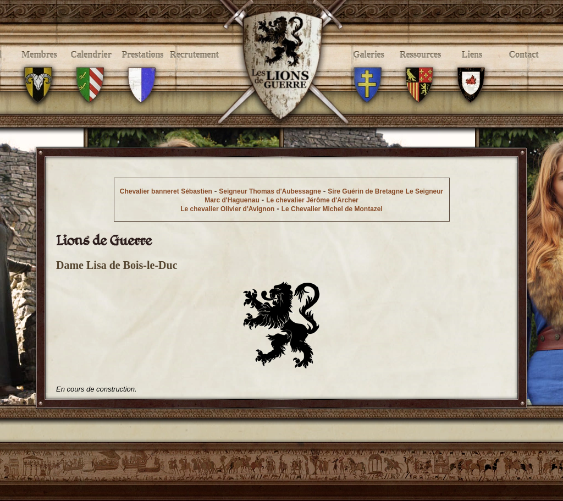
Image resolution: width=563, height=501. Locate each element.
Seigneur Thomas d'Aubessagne (270, 191)
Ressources (420, 67)
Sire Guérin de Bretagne (365, 191)
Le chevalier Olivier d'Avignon (227, 209)
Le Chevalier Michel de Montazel (332, 209)
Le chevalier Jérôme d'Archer (312, 200)
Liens (472, 67)
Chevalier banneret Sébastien (166, 191)
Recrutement (194, 67)
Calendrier (91, 67)
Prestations (142, 67)
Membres (39, 67)
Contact (523, 67)
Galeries (368, 67)
